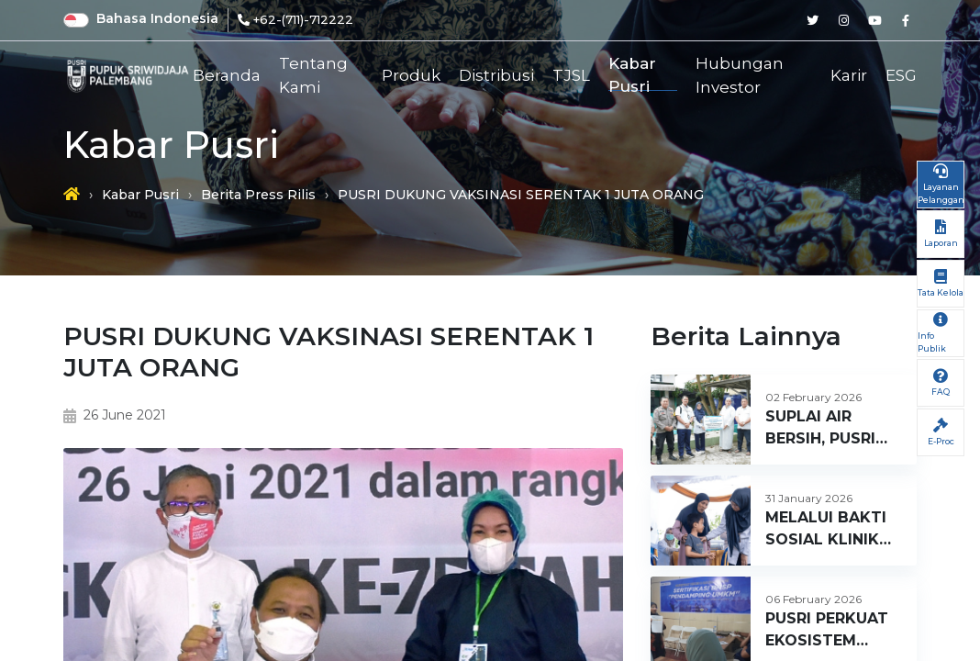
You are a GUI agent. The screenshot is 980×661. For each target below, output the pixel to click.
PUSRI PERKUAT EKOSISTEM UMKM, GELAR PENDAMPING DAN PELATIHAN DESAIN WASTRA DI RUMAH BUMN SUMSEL (831, 631)
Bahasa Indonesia (157, 18)
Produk (411, 75)
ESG (901, 75)
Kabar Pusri (632, 76)
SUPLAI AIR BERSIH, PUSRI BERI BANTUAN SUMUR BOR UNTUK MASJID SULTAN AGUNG (826, 429)
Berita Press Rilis (258, 194)
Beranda (227, 75)
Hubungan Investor (740, 76)
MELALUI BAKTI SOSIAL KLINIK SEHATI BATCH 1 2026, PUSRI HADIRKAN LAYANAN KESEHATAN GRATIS (828, 530)
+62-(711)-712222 (303, 19)
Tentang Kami (313, 76)
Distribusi (496, 75)
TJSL (571, 75)
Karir (848, 75)
